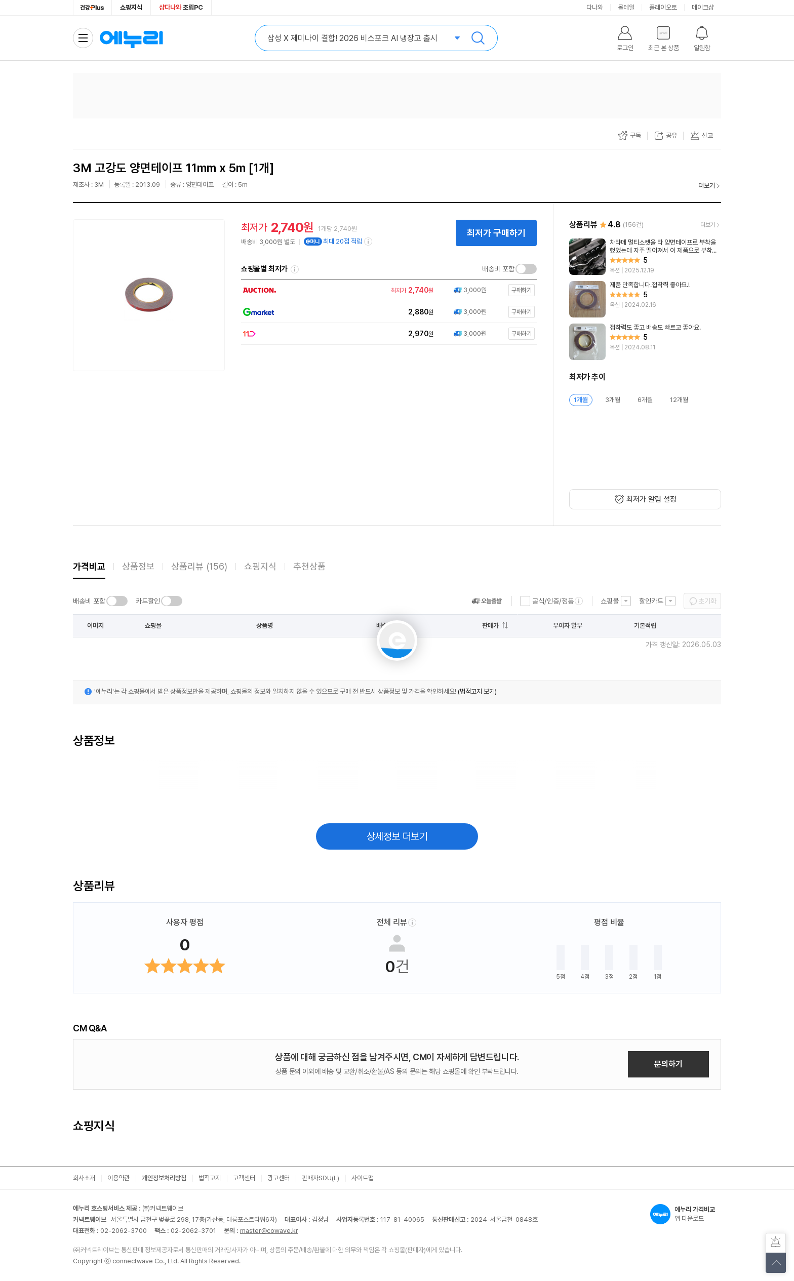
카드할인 (148, 601)
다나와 (594, 7)
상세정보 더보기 (397, 836)
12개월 (679, 400)
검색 (478, 38)
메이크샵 (703, 7)
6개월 (645, 400)
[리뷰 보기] (645, 256)
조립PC (181, 7)
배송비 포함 (498, 269)
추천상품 (309, 566)
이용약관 (118, 1178)
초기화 (707, 601)
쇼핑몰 (610, 601)
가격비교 (89, 566)
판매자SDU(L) (320, 1178)
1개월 (581, 400)
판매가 (490, 625)
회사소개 (84, 1178)
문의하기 (668, 1064)
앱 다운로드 (685, 1214)
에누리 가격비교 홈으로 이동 (131, 38)
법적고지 (209, 1178)
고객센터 (244, 1178)
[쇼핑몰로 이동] (386, 290)
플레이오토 (663, 7)
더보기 (706, 185)
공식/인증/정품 (553, 601)
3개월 (612, 400)
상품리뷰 (199, 566)
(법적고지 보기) (477, 691)
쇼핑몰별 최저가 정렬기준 (295, 269)
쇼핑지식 (131, 7)
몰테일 (626, 7)
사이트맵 (362, 1178)
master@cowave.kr (269, 1230)
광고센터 (278, 1178)
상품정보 (138, 566)
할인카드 (651, 601)
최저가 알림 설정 (651, 499)
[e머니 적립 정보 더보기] (368, 241)
